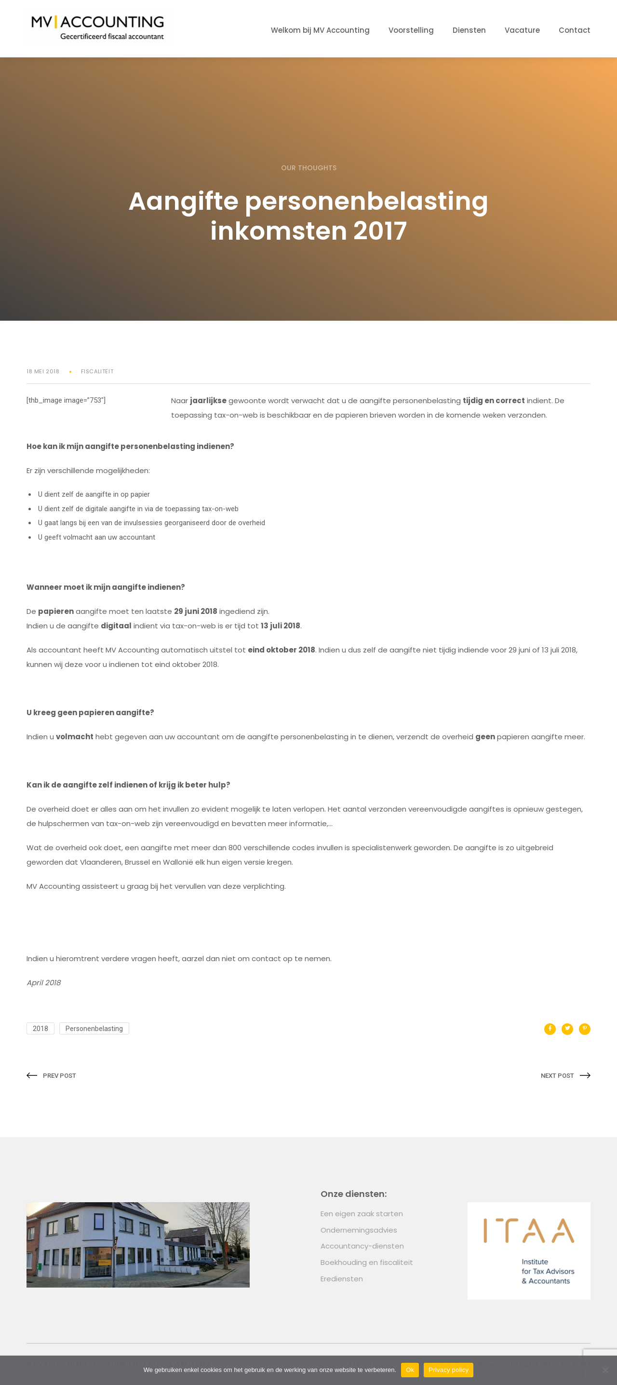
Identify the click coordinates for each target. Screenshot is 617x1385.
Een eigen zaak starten (362, 1213)
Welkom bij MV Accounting (320, 30)
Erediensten (342, 1279)
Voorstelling (411, 30)
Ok (410, 1369)
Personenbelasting (94, 1028)
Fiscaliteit (97, 371)
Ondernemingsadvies (359, 1230)
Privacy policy (449, 1369)
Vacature (522, 30)
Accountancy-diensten (362, 1246)
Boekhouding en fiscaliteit (367, 1262)
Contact (574, 30)
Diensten (469, 30)
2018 (40, 1028)
